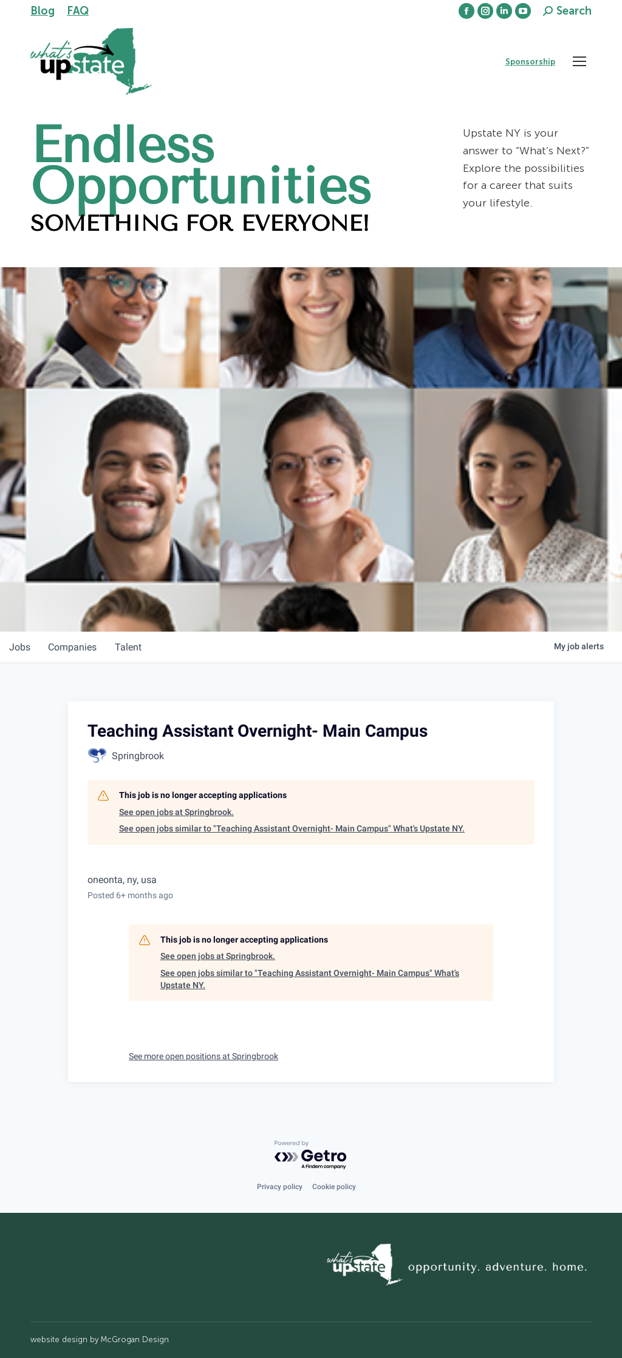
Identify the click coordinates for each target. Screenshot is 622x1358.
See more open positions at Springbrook (203, 1056)
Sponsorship (530, 61)
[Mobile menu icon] (579, 61)
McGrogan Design (135, 1339)
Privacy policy (279, 1186)
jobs (20, 647)
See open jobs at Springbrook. (176, 812)
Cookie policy (334, 1186)
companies (74, 647)
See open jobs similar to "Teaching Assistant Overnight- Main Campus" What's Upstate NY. (292, 828)
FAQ (78, 11)
